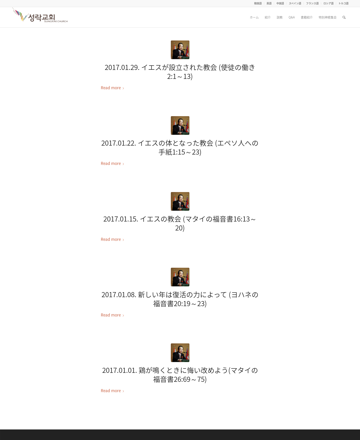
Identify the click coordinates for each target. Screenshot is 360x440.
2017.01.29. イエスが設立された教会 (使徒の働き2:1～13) (180, 71)
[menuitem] (258, 3)
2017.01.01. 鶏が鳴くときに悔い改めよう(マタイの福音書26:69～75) (180, 374)
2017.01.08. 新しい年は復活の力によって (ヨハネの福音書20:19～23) (180, 298)
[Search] (344, 17)
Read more (112, 88)
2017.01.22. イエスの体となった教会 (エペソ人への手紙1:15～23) (180, 147)
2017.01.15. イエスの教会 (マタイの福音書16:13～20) (180, 223)
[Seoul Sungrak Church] (40, 17)
